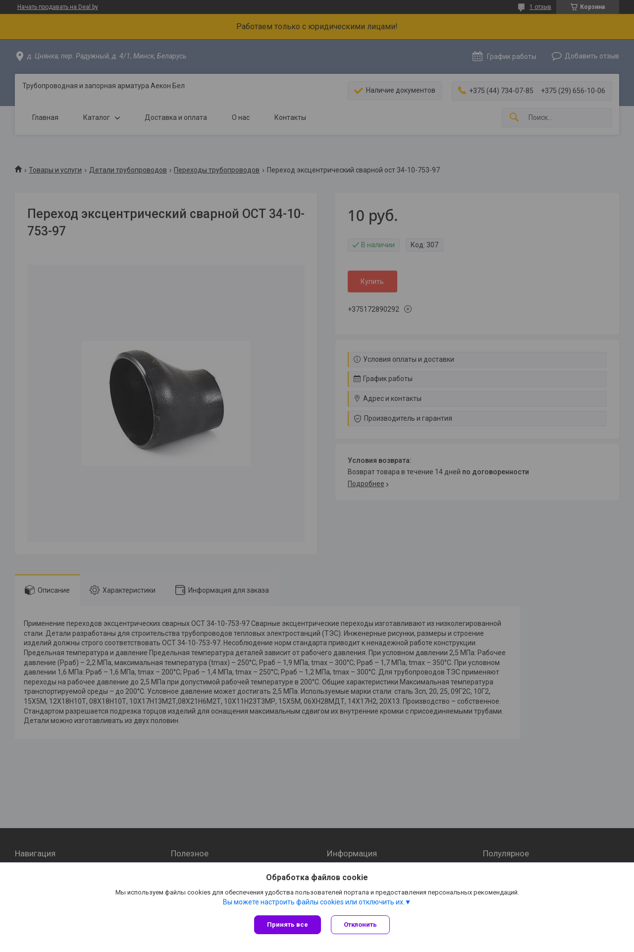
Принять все (287, 924)
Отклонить (360, 924)
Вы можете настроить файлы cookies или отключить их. (314, 902)
